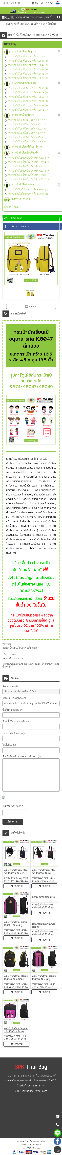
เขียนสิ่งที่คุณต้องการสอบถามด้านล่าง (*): (21, 756)
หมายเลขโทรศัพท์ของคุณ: (14, 733)
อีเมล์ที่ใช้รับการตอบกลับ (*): (15, 721)
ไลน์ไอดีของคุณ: (9, 745)
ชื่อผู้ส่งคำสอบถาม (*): (12, 710)
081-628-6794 (13, 3)
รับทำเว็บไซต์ (30, 1142)
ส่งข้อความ (12, 822)
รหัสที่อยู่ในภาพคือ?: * (12, 806)
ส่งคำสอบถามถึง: (10, 686)
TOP (57, 1150)
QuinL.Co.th (26, 1145)
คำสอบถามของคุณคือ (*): (14, 698)
